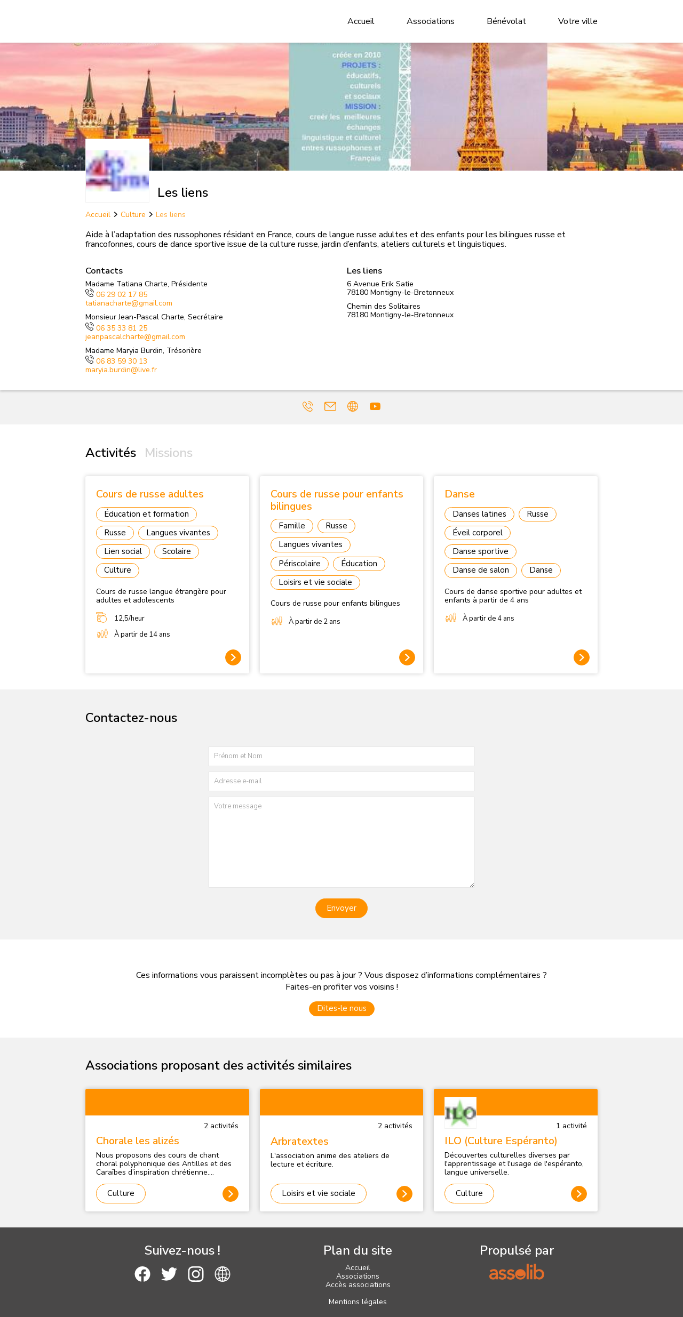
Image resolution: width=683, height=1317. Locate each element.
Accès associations (358, 1285)
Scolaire (176, 551)
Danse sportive (480, 551)
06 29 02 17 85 (116, 295)
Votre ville (578, 21)
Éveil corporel (477, 532)
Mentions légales (358, 1302)
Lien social (123, 551)
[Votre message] (341, 842)
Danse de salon (480, 570)
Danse (541, 570)
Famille (292, 525)
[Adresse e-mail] (341, 781)
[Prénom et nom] (341, 756)
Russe (115, 532)
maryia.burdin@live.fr (121, 370)
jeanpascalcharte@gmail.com (135, 337)
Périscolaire (300, 563)
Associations (431, 21)
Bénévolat (506, 21)
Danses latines (479, 514)
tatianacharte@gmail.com (128, 303)
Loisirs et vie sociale (315, 582)
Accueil (361, 21)
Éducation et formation (146, 514)
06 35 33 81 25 (116, 328)
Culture (133, 215)
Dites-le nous (342, 1008)
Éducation (359, 563)
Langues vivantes (178, 532)
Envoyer (341, 908)
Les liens (171, 215)
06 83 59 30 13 (116, 361)
